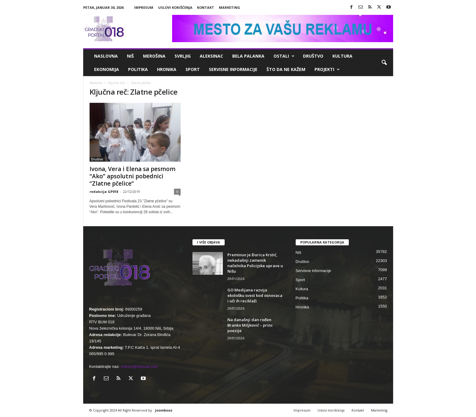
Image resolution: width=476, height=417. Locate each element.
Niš (130, 56)
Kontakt (205, 7)
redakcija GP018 (104, 191)
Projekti (327, 69)
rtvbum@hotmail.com (139, 366)
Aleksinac (211, 56)
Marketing (229, 7)
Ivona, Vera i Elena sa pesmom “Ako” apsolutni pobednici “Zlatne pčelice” (132, 176)
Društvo (313, 56)
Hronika (166, 69)
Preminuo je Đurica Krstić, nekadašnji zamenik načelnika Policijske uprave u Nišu (255, 263)
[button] (384, 62)
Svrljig (183, 56)
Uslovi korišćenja (175, 7)
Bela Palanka (248, 56)
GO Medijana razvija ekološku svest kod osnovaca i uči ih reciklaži (254, 295)
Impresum (143, 7)
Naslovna (106, 56)
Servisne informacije (233, 69)
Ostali (284, 56)
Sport (192, 69)
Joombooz (163, 410)
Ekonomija (106, 69)
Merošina (154, 56)
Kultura (342, 56)
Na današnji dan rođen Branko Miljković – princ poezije (250, 325)
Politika (138, 69)
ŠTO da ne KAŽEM (286, 69)
